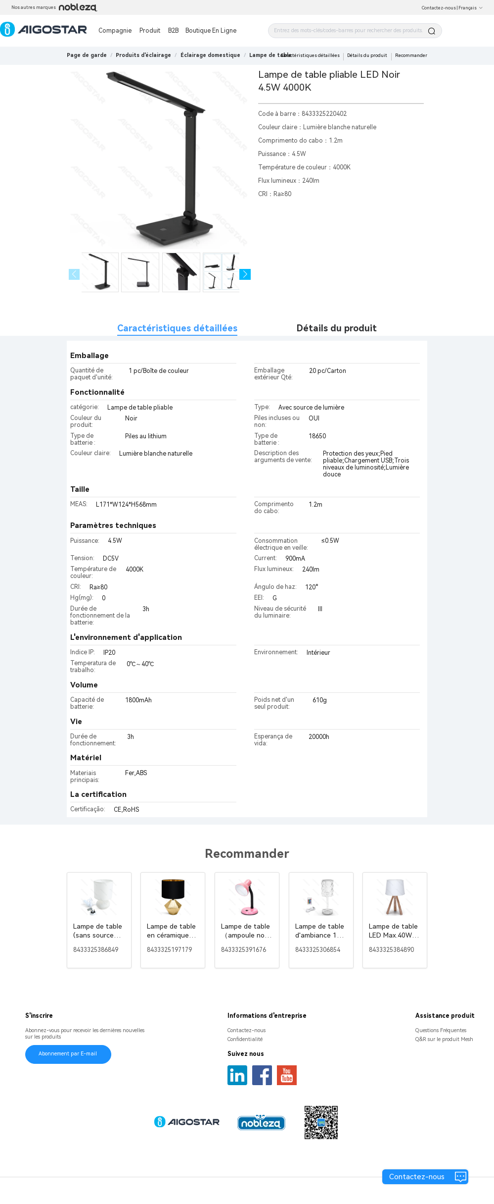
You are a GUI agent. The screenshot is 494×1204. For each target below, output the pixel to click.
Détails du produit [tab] (337, 328)
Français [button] (470, 7)
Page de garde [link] (87, 55)
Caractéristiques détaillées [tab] (177, 328)
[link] (143, 55)
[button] (245, 274)
